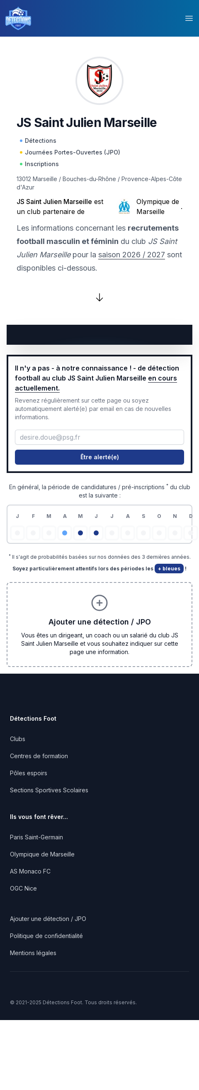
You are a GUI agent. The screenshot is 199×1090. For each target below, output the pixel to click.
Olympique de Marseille (157, 206)
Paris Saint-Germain (36, 837)
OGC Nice (23, 888)
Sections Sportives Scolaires (49, 790)
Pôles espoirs (28, 772)
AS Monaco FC (30, 871)
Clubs (17, 738)
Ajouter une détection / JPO (48, 918)
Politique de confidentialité (46, 935)
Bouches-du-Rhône (89, 178)
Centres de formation (39, 755)
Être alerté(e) (99, 456)
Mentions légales (33, 952)
